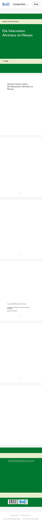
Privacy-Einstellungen (31, 519)
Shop (36, 4)
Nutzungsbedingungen (11, 519)
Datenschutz (25, 515)
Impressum (14, 515)
